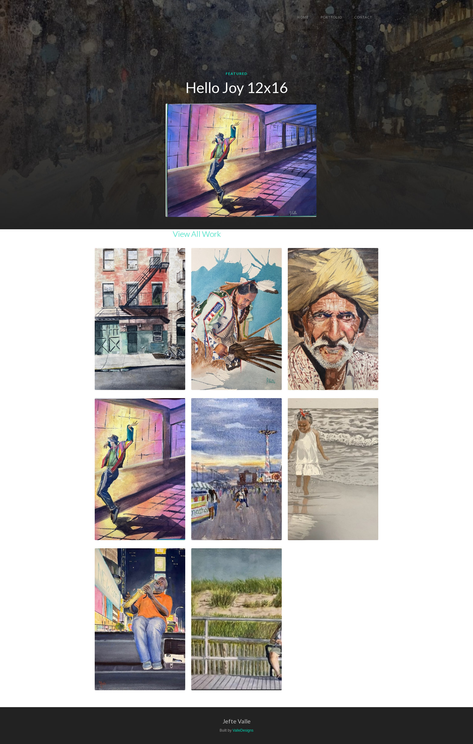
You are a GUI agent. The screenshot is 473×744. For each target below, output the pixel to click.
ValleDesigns (243, 730)
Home (303, 17)
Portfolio (331, 17)
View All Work (197, 234)
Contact (363, 17)
